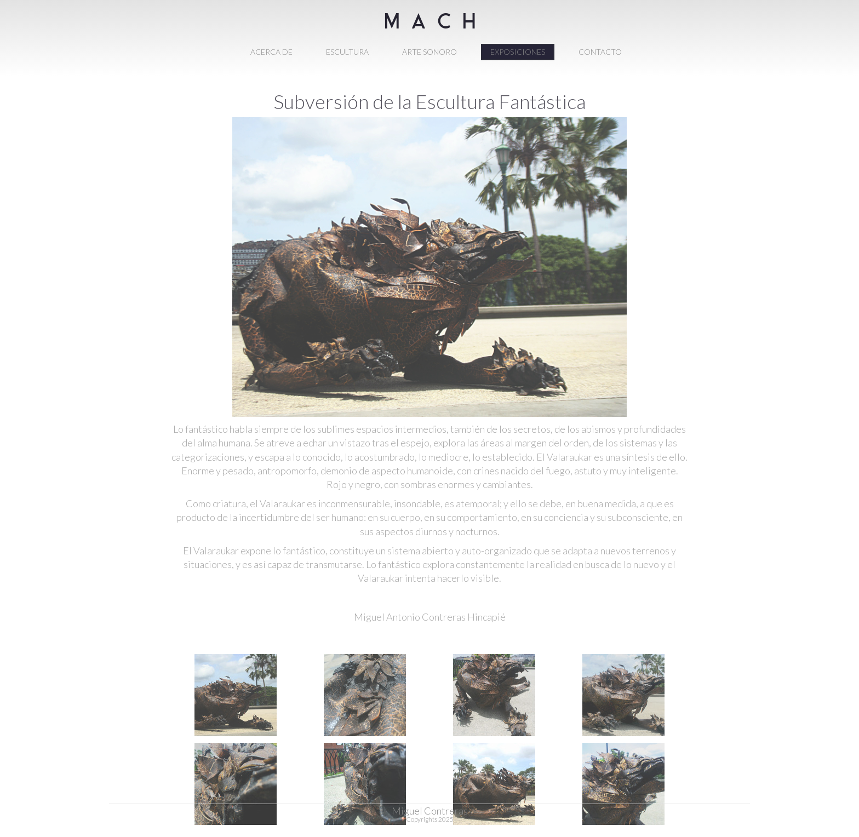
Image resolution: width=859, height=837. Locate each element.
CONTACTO (600, 51)
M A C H (430, 29)
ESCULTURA (347, 51)
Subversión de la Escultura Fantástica (429, 101)
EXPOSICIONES (517, 51)
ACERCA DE (271, 51)
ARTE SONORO (429, 51)
